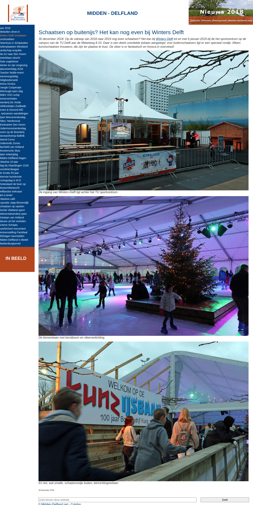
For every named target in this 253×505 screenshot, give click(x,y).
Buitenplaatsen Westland (15, 46)
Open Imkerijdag (11, 154)
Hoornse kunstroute (12, 176)
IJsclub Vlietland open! (14, 210)
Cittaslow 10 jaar (11, 161)
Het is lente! (8, 195)
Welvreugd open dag (13, 91)
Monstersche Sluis (12, 150)
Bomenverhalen (10, 98)
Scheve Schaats (10, 224)
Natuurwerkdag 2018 (13, 68)
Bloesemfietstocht (11, 187)
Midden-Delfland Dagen (15, 158)
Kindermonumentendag (15, 128)
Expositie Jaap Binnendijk (16, 202)
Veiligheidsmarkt (10, 80)
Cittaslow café (9, 198)
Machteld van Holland (14, 146)
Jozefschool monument (14, 228)
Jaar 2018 (7, 28)
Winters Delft (166, 38)
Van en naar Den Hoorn (15, 54)
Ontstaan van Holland (14, 217)
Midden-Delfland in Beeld (16, 239)
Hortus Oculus (9, 83)
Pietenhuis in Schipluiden (16, 42)
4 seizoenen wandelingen (16, 113)
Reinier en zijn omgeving (15, 65)
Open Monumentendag (14, 117)
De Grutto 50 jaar (11, 172)
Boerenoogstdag (11, 76)
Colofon (78, 499)
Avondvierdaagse (11, 169)
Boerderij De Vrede (12, 102)
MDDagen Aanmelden (14, 236)
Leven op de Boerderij (14, 132)
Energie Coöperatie (12, 87)
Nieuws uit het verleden (15, 221)
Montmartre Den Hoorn (14, 124)
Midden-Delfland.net (57, 499)
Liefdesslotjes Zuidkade (15, 106)
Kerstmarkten (9, 39)
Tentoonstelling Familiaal (15, 232)
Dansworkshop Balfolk (14, 135)
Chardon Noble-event (13, 72)
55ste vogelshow (11, 61)
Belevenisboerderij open (15, 213)
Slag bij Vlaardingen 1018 (16, 165)
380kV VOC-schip (11, 94)
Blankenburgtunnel (12, 243)
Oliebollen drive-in (11, 31)
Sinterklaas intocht (12, 57)
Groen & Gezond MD (13, 109)
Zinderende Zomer (12, 143)
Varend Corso (9, 139)
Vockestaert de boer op (14, 184)
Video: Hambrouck (12, 120)
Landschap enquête (12, 50)
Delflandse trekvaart (13, 191)
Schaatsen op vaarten (14, 206)
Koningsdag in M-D (12, 180)
